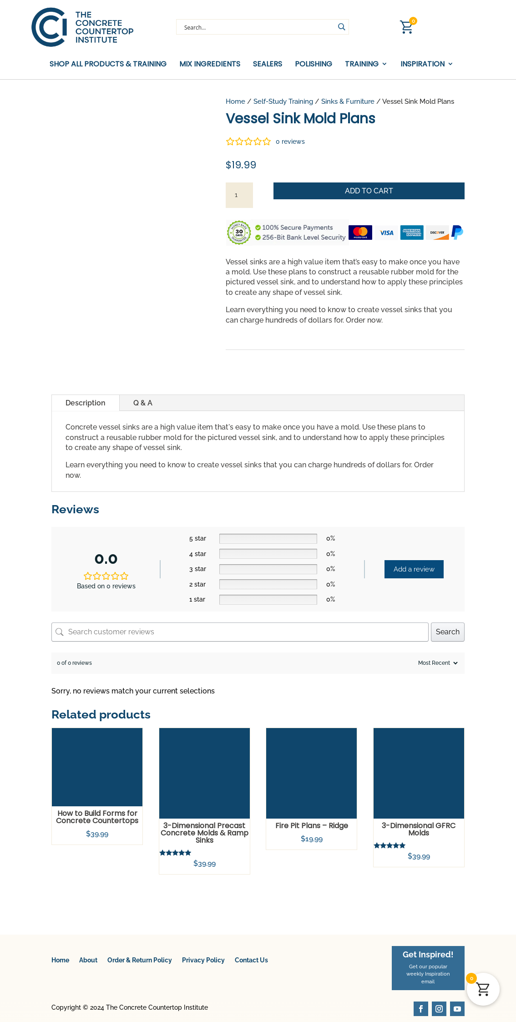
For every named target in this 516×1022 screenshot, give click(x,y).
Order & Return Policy (139, 960)
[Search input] (258, 27)
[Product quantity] (239, 195)
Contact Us (251, 960)
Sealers (267, 64)
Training (362, 64)
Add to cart (369, 191)
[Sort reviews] (437, 663)
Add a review (414, 569)
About (88, 960)
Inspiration (422, 64)
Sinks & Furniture (347, 101)
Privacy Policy (203, 960)
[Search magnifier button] (341, 26)
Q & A (142, 403)
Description (86, 403)
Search (448, 631)
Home (235, 101)
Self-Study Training (283, 101)
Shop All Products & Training (108, 64)
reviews (290, 141)
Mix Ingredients (209, 64)
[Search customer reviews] (239, 632)
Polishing (313, 64)
